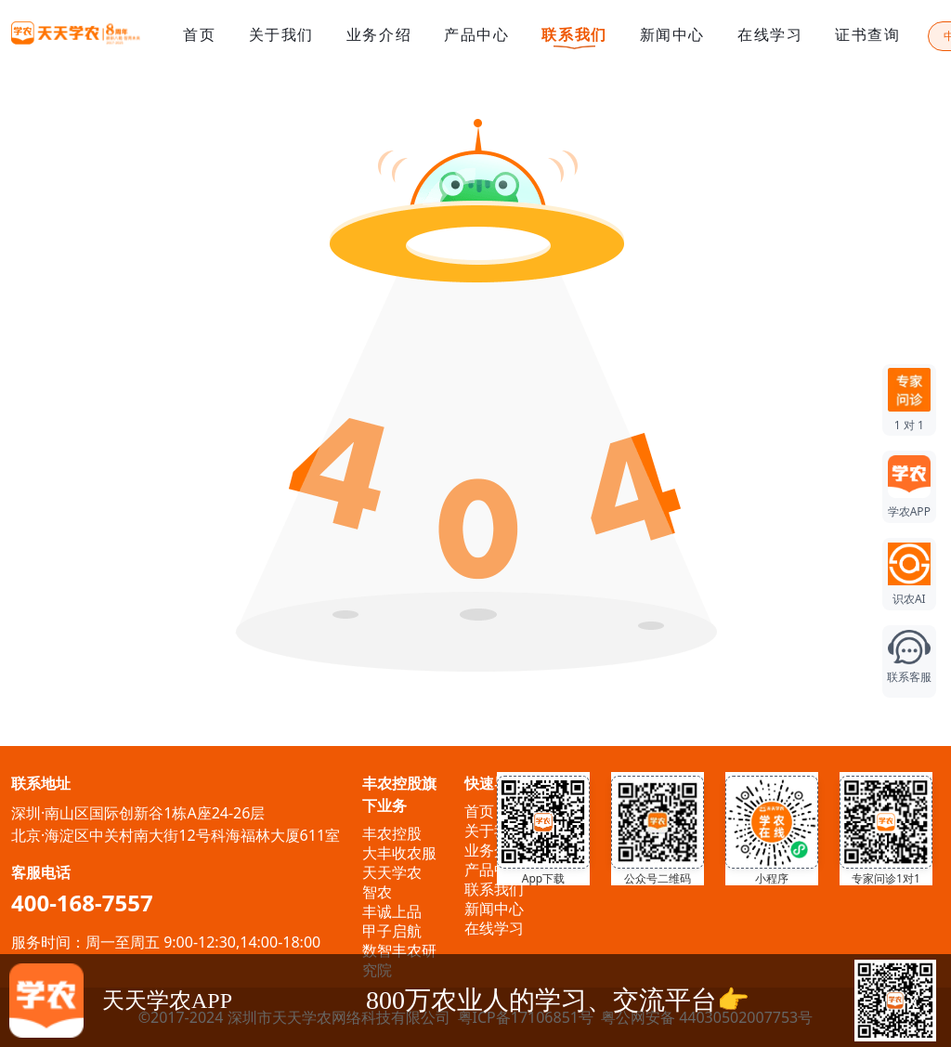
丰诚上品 (392, 911)
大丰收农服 (399, 853)
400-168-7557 (82, 902)
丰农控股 (392, 833)
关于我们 (281, 34)
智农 (377, 892)
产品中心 (476, 34)
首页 (199, 34)
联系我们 (573, 35)
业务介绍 (378, 34)
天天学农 (392, 872)
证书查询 (867, 34)
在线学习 (769, 34)
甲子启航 (392, 931)
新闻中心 (672, 34)
